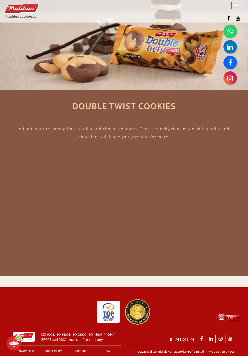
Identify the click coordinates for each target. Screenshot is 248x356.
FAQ (107, 351)
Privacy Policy (26, 351)
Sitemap (80, 351)
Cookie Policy (53, 351)
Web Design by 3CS (222, 352)
